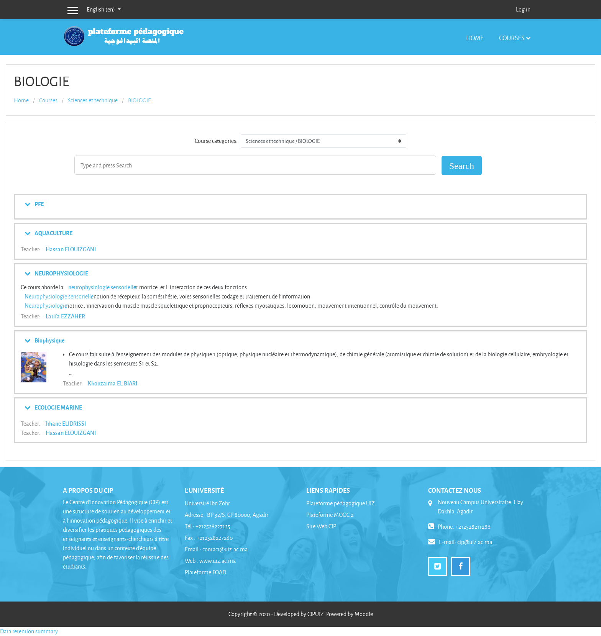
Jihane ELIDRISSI (66, 423)
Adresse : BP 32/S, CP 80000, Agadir (226, 515)
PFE (39, 204)
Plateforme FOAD (205, 572)
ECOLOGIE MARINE (58, 407)
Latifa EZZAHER (65, 316)
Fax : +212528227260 (209, 538)
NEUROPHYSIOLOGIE (61, 273)
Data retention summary (29, 631)
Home (475, 37)
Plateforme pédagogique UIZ (340, 503)
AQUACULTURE (53, 233)
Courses (511, 37)
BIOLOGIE (139, 100)
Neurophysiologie (46, 306)
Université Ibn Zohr (207, 503)
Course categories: (216, 141)
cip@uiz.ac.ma (474, 542)
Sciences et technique (93, 100)
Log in (523, 9)
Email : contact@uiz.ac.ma (216, 549)
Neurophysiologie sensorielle (59, 296)
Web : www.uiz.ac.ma (210, 561)
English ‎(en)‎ (101, 9)
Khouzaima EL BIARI (112, 383)
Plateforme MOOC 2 (329, 515)
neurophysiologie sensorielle (102, 287)
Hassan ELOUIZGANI (71, 249)
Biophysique (49, 340)
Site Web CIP (321, 526)
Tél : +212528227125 (207, 526)
